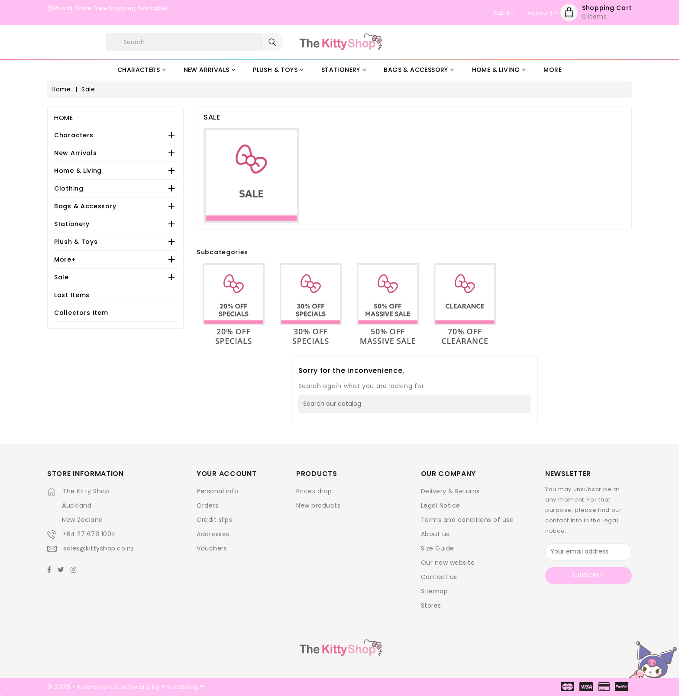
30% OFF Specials (310, 336)
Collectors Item (81, 312)
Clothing (69, 188)
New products (318, 505)
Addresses (213, 534)
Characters (74, 135)
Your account (226, 474)
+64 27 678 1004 (89, 534)
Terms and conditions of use (467, 519)
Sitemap (434, 591)
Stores (431, 605)
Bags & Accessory (85, 206)
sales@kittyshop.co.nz (98, 548)
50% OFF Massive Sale (388, 336)
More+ (65, 259)
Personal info (218, 491)
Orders (207, 505)
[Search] (414, 404)
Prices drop (314, 491)
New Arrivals (75, 153)
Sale (61, 277)
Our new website (448, 562)
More (552, 69)
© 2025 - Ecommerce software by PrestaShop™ (125, 687)
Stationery (72, 224)
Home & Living (78, 170)
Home (63, 117)
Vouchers (212, 548)
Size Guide (437, 548)
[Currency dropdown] (504, 13)
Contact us (439, 577)
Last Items (72, 295)
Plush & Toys (75, 241)
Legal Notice (440, 505)
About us (435, 534)
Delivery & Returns (450, 491)
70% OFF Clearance (464, 336)
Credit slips (214, 519)
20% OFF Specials (233, 336)
